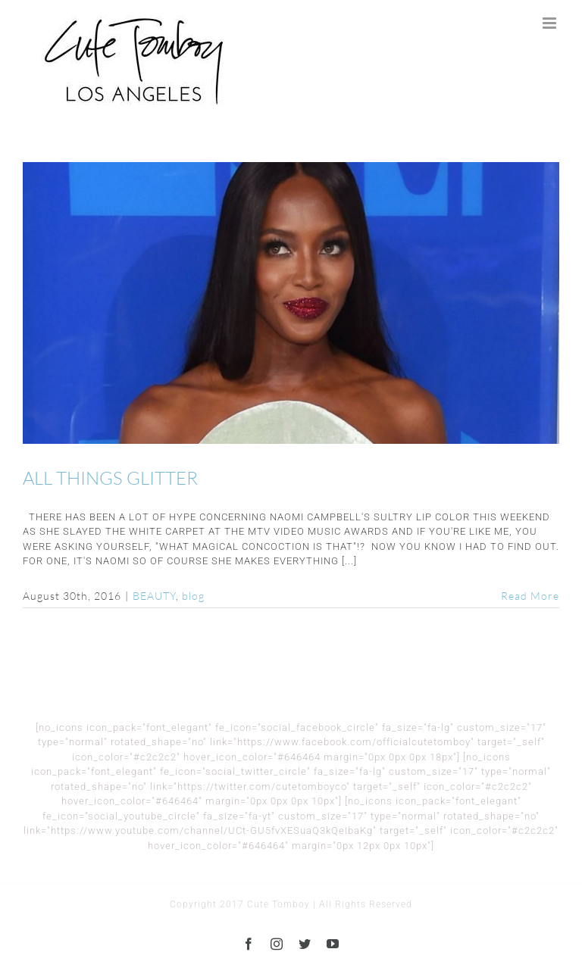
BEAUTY (154, 595)
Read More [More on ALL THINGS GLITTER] (530, 595)
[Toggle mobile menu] (551, 23)
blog (193, 595)
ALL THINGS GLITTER (110, 478)
